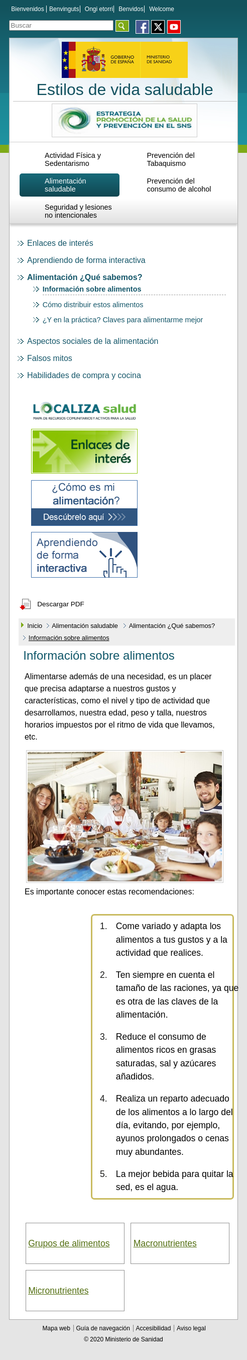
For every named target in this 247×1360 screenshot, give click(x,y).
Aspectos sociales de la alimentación (92, 341)
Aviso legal (191, 1328)
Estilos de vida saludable (125, 89)
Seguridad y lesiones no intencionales (78, 211)
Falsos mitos (49, 358)
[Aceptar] (122, 26)
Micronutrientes (58, 1291)
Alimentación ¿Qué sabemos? (84, 277)
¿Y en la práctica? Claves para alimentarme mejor (123, 320)
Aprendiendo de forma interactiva (86, 260)
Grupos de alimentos (68, 1243)
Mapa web (57, 1328)
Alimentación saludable (65, 185)
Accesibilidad (154, 1328)
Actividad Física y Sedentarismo (73, 159)
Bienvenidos (27, 9)
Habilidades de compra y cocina (84, 375)
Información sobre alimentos (92, 289)
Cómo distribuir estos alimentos (93, 305)
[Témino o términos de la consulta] (61, 25)
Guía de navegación (104, 1328)
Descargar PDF (60, 604)
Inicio (34, 625)
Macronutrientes (165, 1243)
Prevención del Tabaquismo (170, 159)
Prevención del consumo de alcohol (179, 185)
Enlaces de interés (60, 243)
